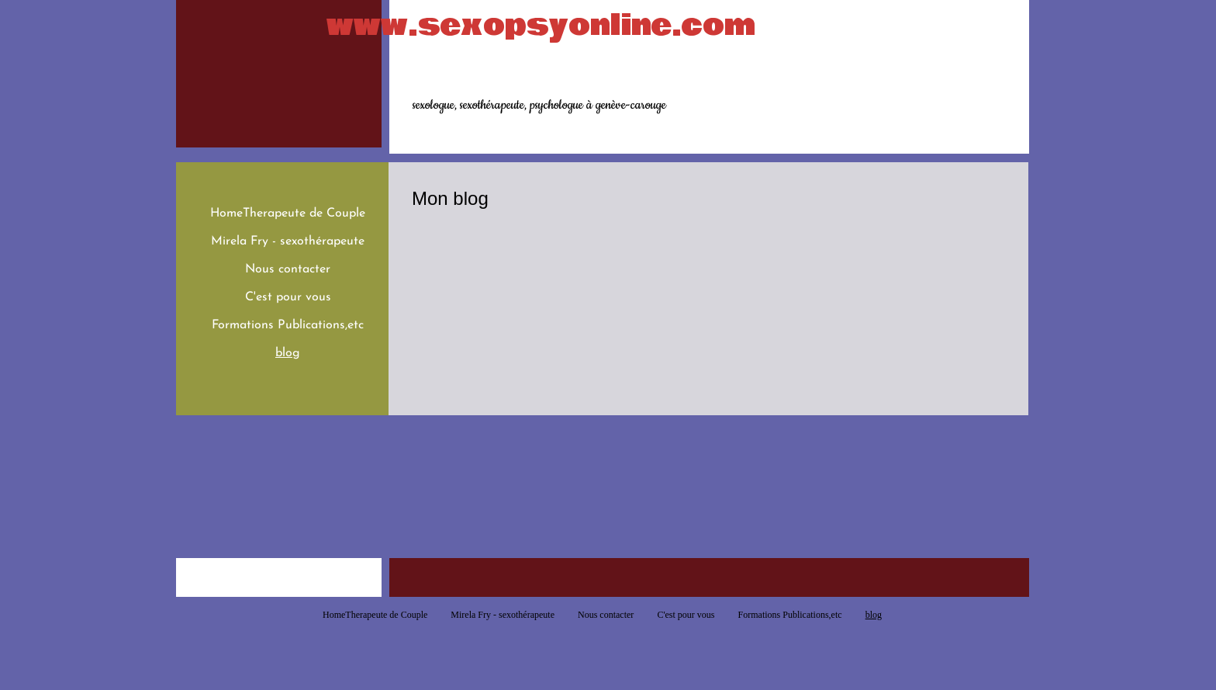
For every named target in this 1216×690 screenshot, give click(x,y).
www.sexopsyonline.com (540, 25)
